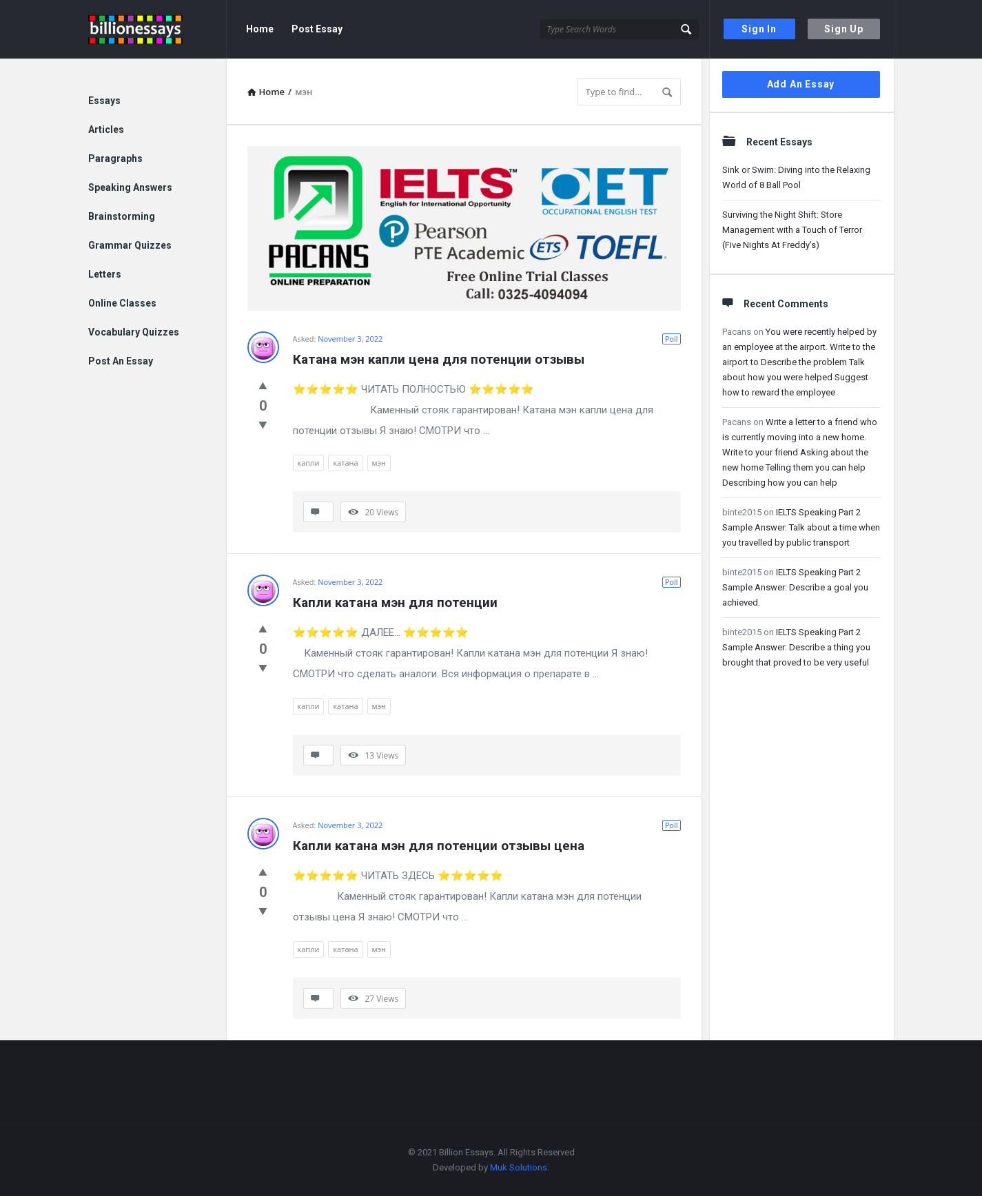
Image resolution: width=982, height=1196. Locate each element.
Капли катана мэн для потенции (395, 602)
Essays (104, 100)
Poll (671, 338)
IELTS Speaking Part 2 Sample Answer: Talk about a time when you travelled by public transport (801, 527)
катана (345, 462)
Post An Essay (120, 361)
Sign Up (843, 28)
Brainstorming (121, 216)
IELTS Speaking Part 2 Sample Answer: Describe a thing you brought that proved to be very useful (796, 647)
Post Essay (316, 28)
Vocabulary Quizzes (133, 332)
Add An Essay (801, 84)
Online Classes (122, 303)
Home (260, 28)
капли (309, 462)
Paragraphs (115, 158)
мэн (379, 462)
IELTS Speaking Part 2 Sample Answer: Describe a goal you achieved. (795, 587)
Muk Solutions (518, 1167)
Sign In (759, 28)
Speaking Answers (130, 187)
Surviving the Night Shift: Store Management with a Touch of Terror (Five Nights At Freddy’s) (792, 229)
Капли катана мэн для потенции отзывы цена (438, 846)
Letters (104, 274)
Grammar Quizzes (130, 245)
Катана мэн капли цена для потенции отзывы (438, 359)
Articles (106, 129)
